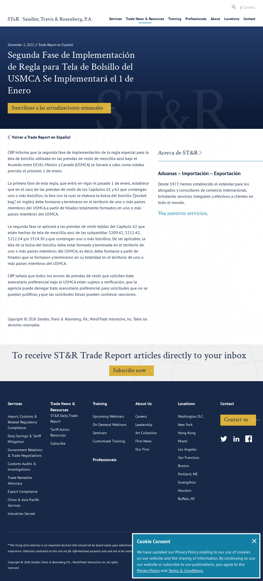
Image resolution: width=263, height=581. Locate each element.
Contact (249, 18)
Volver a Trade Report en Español (39, 137)
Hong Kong (187, 453)
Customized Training (109, 462)
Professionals (195, 18)
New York (185, 445)
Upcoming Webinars (108, 437)
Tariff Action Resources (59, 459)
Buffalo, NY (186, 519)
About (215, 18)
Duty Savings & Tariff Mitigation (24, 459)
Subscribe (57, 470)
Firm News (143, 462)
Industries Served (21, 534)
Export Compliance (22, 512)
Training (174, 18)
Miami (182, 462)
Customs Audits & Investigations (22, 487)
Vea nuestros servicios (182, 213)
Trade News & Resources (145, 18)
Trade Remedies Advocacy (20, 501)
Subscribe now (129, 370)
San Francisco (188, 478)
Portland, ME (188, 495)
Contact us (236, 440)
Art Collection (146, 453)
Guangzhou (187, 503)
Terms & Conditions (185, 570)
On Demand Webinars (110, 445)
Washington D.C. (191, 437)
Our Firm (142, 470)
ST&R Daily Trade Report (64, 445)
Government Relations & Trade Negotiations (25, 473)
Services (115, 18)
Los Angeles (187, 470)
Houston (184, 511)
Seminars (100, 453)
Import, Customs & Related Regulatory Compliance (22, 443)
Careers (248, 7)
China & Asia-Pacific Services (23, 523)
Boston (183, 486)
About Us (143, 426)
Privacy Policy (148, 570)
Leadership (143, 445)
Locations (231, 18)
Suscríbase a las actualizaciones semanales (57, 108)
